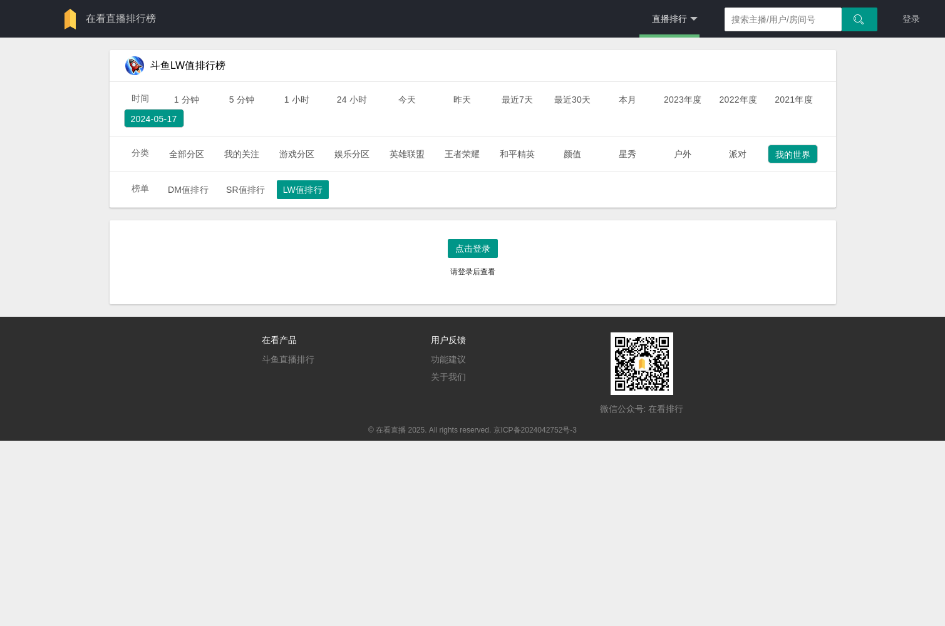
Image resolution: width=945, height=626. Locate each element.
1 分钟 (187, 100)
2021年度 (794, 100)
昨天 (462, 100)
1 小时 (297, 100)
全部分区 (187, 154)
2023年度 (683, 100)
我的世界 (793, 155)
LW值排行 (303, 190)
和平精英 (517, 154)
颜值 (572, 154)
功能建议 (448, 359)
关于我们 (448, 377)
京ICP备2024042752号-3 (535, 430)
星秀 (627, 154)
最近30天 (572, 100)
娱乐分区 (352, 154)
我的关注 (242, 154)
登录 (911, 19)
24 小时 (352, 100)
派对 (737, 154)
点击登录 (472, 249)
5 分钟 (242, 100)
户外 (682, 154)
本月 (627, 100)
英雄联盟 (407, 154)
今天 (407, 100)
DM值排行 (188, 190)
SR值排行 (246, 190)
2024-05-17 (154, 119)
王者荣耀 (462, 154)
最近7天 (518, 100)
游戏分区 (297, 154)
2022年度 (739, 100)
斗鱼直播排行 (288, 359)
